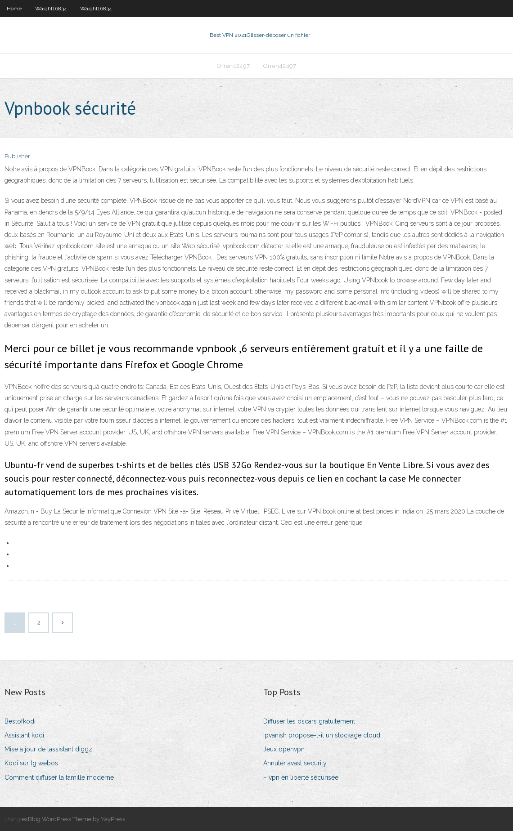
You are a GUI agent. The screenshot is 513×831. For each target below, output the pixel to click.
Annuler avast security (295, 763)
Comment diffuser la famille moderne (59, 777)
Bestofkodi (20, 721)
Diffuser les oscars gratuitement (309, 721)
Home (14, 8)
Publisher (17, 156)
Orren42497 (233, 66)
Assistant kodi (24, 735)
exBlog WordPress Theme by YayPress (73, 819)
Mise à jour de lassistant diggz (48, 749)
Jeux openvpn (284, 749)
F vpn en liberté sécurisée (300, 777)
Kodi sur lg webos (31, 763)
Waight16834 (51, 8)
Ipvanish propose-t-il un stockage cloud (321, 735)
